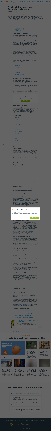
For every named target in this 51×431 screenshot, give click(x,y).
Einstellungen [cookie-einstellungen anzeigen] (13, 217)
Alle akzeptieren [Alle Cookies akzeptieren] (34, 217)
